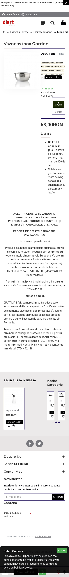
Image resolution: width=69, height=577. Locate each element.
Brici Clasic (51, 400)
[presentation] (29, 525)
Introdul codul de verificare (12, 515)
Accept (62, 550)
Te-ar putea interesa (20, 380)
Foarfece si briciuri (42, 32)
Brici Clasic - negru (62, 400)
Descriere (48, 53)
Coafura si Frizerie (19, 32)
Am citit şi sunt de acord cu (28, 536)
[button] (53, 422)
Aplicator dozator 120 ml (14, 410)
